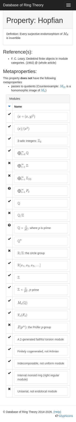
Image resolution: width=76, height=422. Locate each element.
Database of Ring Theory (23, 5)
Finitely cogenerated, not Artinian (38, 351)
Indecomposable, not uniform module (40, 363)
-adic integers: (29, 141)
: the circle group (31, 253)
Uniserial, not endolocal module (37, 391)
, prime (28, 290)
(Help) (57, 411)
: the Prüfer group (34, 327)
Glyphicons (66, 416)
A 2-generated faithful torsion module (40, 339)
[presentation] (66, 34)
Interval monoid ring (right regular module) (38, 377)
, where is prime (34, 228)
